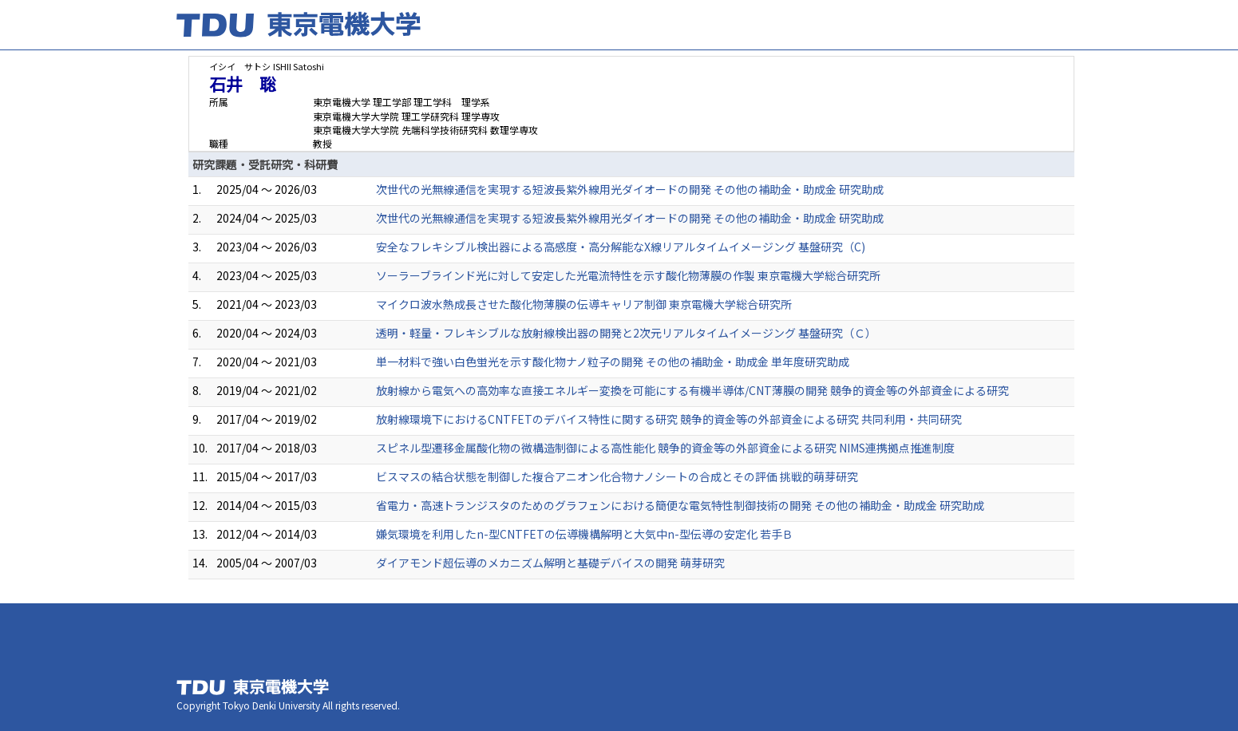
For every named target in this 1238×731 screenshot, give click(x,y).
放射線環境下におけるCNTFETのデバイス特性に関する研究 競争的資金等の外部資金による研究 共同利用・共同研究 (669, 419)
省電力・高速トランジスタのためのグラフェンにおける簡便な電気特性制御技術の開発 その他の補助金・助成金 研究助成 (680, 505)
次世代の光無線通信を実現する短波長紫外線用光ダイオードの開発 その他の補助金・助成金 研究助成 (630, 189)
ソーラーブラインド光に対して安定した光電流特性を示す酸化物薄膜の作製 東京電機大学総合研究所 (628, 275)
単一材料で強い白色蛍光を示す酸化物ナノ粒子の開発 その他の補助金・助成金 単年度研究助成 (612, 361)
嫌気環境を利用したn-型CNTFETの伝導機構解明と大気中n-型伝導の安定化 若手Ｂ (584, 534)
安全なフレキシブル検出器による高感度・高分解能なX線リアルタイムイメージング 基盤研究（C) (620, 247)
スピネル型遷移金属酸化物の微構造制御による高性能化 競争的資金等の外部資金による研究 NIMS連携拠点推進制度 (665, 448)
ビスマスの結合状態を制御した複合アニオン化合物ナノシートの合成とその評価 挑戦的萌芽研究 (617, 476)
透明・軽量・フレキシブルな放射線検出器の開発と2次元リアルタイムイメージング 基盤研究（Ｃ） (626, 333)
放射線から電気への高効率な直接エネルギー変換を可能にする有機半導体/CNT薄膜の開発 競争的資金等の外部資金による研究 (692, 390)
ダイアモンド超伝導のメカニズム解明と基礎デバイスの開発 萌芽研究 (550, 563)
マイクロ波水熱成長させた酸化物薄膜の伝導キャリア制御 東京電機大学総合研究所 (584, 304)
